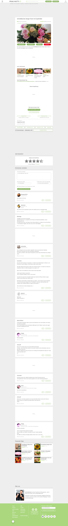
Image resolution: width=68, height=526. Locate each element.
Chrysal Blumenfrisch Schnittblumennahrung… (26, 81)
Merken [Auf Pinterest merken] (47, 44)
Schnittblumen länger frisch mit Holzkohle (20, 76)
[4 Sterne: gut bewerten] (37, 161)
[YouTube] (43, 516)
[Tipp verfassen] (55, 1)
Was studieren (15, 517)
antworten (48, 200)
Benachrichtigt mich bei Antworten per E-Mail (27, 186)
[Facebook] (51, 516)
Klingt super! (34, 110)
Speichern (31, 44)
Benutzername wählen (21, 181)
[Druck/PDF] (20, 127)
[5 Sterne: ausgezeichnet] (41, 161)
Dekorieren (20, 23)
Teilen (39, 44)
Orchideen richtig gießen (45, 76)
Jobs (13, 510)
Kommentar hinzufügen (34, 175)
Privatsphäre (22, 510)
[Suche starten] (27, 1)
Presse (13, 514)
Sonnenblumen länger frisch (29, 76)
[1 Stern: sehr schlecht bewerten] (26, 161)
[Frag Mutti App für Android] (36, 510)
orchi (22, 385)
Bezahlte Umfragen (24, 515)
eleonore (23, 205)
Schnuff (19, 344)
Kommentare (43, 130)
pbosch (23, 293)
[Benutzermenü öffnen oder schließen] (65, 1)
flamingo (19, 216)
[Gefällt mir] (42, 200)
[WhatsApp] (54, 516)
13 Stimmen (37, 164)
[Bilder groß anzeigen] (48, 41)
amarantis (23, 246)
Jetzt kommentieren (34, 112)
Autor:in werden (15, 509)
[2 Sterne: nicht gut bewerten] (30, 161)
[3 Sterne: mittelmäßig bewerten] (34, 161)
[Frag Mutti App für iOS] (33, 510)
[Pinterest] (45, 516)
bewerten (45, 21)
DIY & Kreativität (24, 23)
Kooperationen (15, 515)
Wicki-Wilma (20, 320)
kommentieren (21, 21)
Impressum (22, 512)
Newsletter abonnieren (49, 510)
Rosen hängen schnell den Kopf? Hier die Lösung (38, 76)
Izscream (19, 260)
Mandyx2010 (24, 194)
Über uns (14, 512)
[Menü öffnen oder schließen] (2, 1)
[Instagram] (48, 516)
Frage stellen (48, 1)
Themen (13, 507)
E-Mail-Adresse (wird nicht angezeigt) (43, 181)
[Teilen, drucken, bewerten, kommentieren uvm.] (13, 521)
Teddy (22, 333)
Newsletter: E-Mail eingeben (47, 505)
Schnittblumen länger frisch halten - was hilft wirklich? (27, 458)
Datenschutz (22, 509)
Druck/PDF (21, 44)
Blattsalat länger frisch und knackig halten (46, 458)
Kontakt (21, 507)
